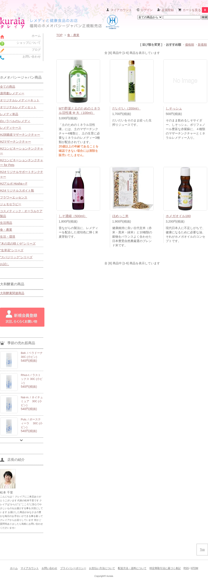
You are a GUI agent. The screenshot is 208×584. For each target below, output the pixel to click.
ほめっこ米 (120, 216)
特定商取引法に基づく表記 (165, 568)
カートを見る (195, 10)
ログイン (147, 10)
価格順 (189, 44)
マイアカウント (121, 10)
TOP (59, 35)
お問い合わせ (49, 568)
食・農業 (73, 35)
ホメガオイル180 (178, 216)
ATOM (194, 568)
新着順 (202, 44)
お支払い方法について (102, 568)
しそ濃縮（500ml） (73, 216)
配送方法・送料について (132, 568)
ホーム (14, 568)
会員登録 (168, 10)
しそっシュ (174, 108)
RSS (186, 568)
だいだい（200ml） (126, 108)
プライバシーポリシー (73, 568)
